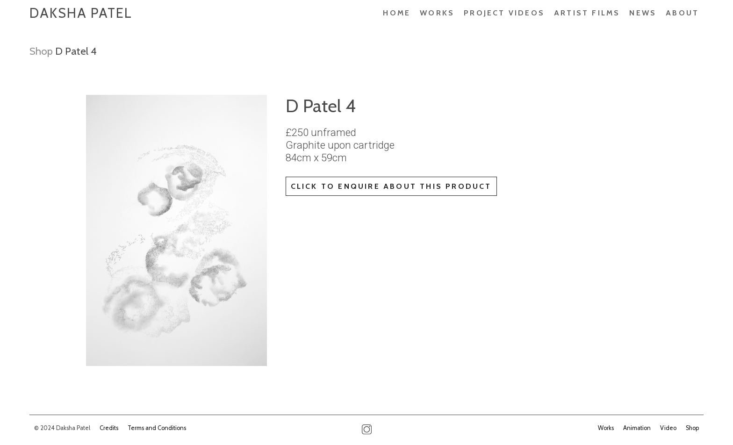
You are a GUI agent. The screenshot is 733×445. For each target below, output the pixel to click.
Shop (41, 50)
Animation (637, 427)
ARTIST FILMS (587, 12)
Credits (109, 427)
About (682, 12)
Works (437, 12)
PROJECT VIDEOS (504, 12)
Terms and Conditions (157, 427)
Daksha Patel (80, 13)
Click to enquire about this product (391, 186)
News (642, 12)
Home (396, 12)
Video (668, 427)
